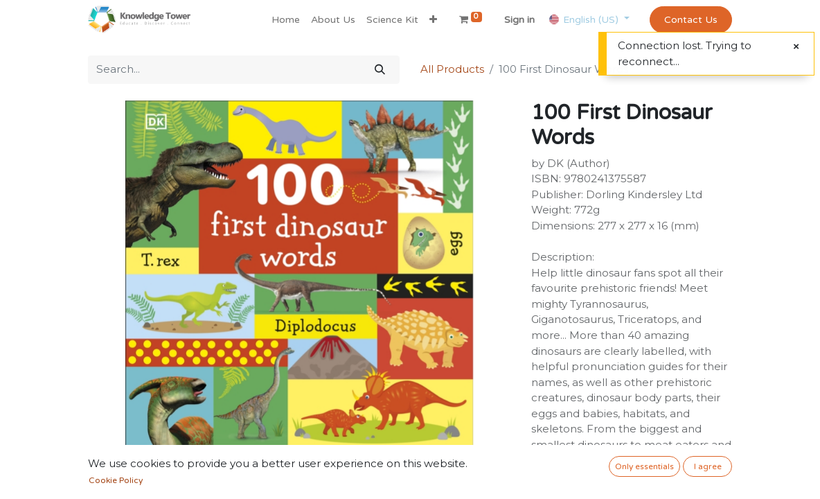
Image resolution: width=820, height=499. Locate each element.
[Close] (796, 47)
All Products (452, 69)
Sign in (519, 20)
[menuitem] (285, 20)
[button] (433, 20)
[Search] (380, 69)
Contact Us (691, 20)
